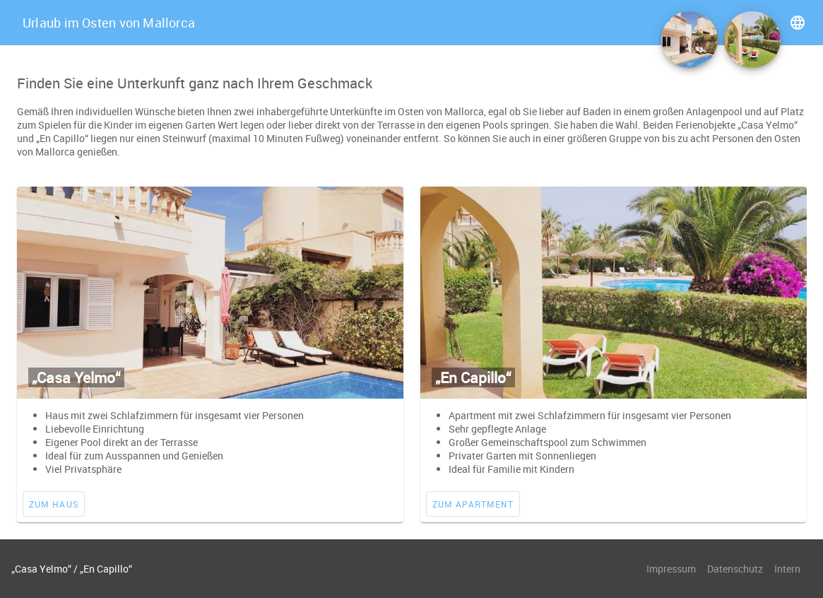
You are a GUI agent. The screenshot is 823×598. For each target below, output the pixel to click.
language (797, 22)
